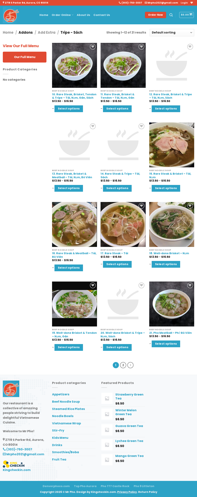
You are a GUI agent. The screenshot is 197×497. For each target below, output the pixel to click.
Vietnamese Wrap (66, 423)
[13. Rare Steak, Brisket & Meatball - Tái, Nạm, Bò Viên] (74, 144)
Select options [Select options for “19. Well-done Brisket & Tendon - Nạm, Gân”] (69, 347)
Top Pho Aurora (85, 486)
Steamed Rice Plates (68, 409)
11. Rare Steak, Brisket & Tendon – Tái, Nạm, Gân (117, 96)
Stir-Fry (58, 430)
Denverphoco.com (56, 486)
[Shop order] (172, 32)
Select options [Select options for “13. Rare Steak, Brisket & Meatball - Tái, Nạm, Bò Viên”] (69, 188)
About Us (83, 15)
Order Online (62, 15)
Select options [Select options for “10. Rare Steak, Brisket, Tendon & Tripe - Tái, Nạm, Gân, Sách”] (69, 108)
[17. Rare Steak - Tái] (123, 224)
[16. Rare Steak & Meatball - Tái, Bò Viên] (74, 224)
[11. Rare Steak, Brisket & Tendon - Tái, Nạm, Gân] (123, 65)
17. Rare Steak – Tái (114, 253)
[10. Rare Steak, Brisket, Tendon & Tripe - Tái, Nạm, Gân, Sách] (74, 65)
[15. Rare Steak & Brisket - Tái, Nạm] (171, 144)
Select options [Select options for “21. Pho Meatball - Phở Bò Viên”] (166, 344)
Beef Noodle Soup (66, 401)
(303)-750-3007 (130, 2)
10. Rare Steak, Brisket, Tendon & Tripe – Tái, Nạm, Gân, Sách (74, 96)
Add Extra (46, 32)
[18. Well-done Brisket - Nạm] (171, 224)
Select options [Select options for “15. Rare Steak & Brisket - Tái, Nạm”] (166, 188)
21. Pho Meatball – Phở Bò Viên (170, 333)
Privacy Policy (127, 492)
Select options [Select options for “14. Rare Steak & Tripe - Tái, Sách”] (117, 188)
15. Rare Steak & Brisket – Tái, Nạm (170, 175)
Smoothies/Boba (65, 452)
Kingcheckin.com (17, 470)
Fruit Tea (59, 459)
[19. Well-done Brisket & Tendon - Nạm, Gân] (74, 304)
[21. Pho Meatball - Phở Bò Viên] (171, 304)
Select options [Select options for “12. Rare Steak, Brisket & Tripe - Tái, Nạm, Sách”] (166, 108)
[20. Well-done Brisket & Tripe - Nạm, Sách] (123, 304)
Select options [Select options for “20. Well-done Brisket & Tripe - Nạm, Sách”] (117, 347)
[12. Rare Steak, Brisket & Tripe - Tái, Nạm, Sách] (171, 65)
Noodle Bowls (62, 416)
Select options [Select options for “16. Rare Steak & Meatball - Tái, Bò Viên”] (69, 268)
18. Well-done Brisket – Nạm (169, 253)
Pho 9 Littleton (144, 486)
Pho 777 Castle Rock (115, 486)
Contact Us (101, 15)
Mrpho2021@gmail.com (161, 2)
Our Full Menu (24, 57)
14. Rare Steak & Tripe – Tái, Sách (120, 175)
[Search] (171, 15)
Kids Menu (60, 438)
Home (44, 15)
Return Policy (147, 492)
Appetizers (60, 394)
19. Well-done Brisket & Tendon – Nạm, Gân (74, 334)
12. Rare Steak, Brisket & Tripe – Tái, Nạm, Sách (170, 96)
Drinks (57, 445)
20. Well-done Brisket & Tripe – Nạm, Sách (123, 334)
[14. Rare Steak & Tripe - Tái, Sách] (123, 144)
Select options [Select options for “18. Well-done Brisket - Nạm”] (166, 264)
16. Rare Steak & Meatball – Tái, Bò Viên (74, 255)
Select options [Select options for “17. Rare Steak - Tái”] (117, 264)
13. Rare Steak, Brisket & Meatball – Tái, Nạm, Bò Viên (72, 175)
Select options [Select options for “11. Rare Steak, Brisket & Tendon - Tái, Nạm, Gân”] (117, 108)
